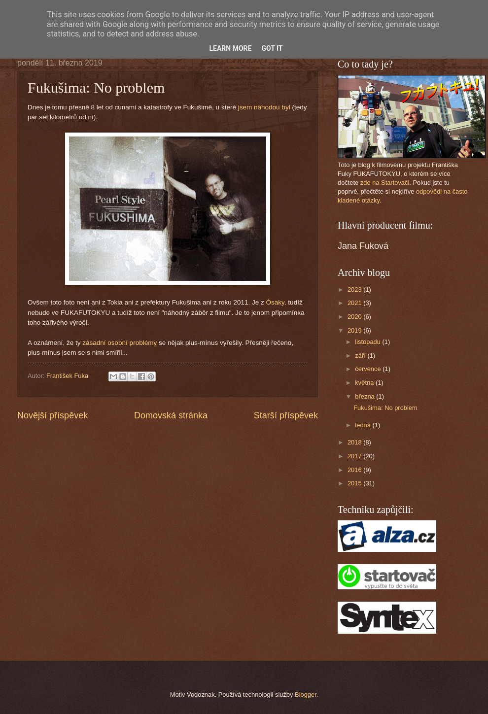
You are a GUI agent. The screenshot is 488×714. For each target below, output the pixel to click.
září (361, 355)
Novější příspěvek (52, 415)
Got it (271, 48)
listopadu (368, 341)
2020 (355, 316)
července (369, 369)
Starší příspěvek (286, 415)
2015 (355, 483)
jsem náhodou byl (264, 107)
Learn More (230, 48)
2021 (355, 302)
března (365, 396)
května (365, 382)
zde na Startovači (384, 182)
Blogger (305, 694)
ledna (363, 425)
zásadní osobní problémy (119, 342)
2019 (355, 330)
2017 (355, 456)
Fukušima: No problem (385, 407)
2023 (355, 289)
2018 (355, 442)
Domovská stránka (171, 415)
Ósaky (275, 302)
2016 (355, 470)
